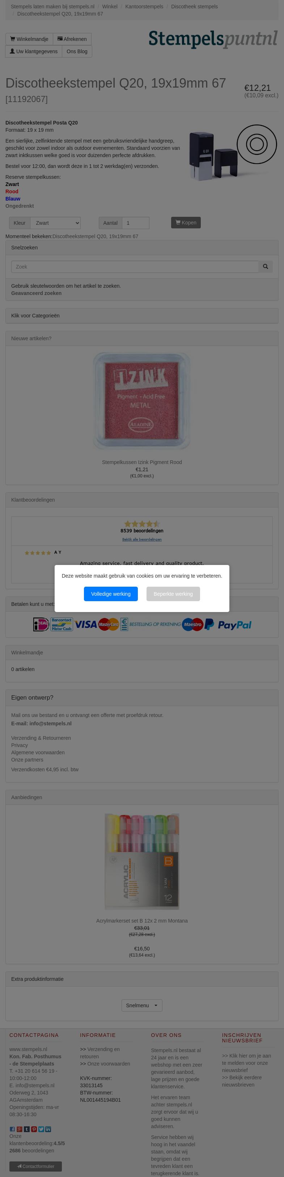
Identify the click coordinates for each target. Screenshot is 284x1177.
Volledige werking (111, 594)
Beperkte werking (173, 594)
